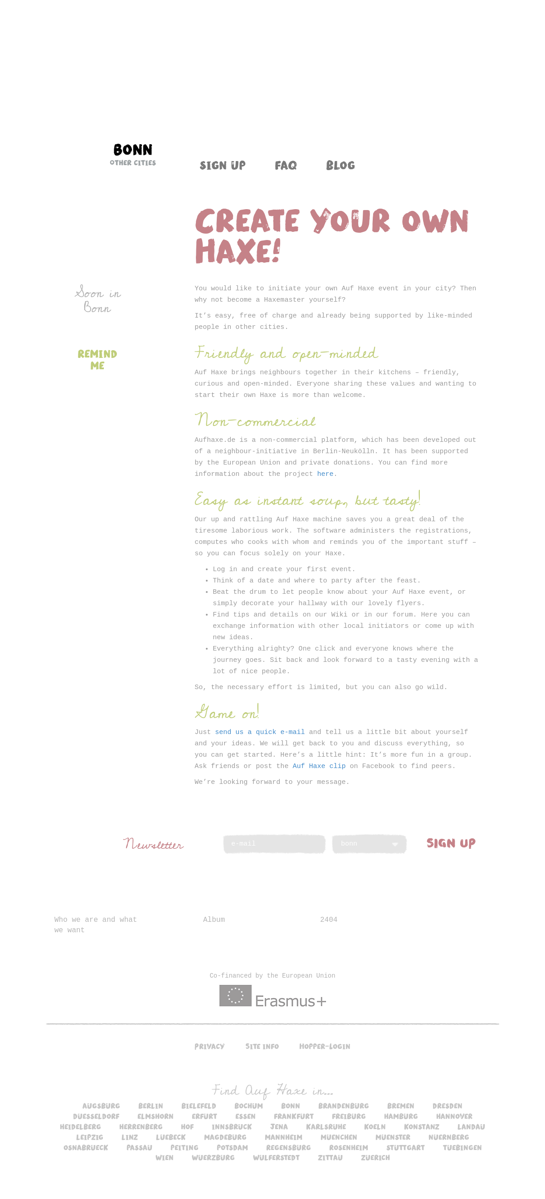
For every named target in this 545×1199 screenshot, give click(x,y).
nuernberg (448, 1136)
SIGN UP (451, 842)
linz (130, 1136)
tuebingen (462, 1147)
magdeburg (225, 1136)
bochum (248, 1105)
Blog (340, 165)
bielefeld (198, 1105)
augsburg (101, 1105)
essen (245, 1116)
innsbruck (232, 1126)
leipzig (89, 1136)
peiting (184, 1147)
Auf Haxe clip (318, 766)
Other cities (133, 162)
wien (165, 1157)
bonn (290, 1105)
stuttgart (405, 1147)
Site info (262, 1046)
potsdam (232, 1147)
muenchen (339, 1136)
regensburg (288, 1147)
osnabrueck (85, 1147)
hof (187, 1126)
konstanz (421, 1126)
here (325, 474)
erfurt (204, 1116)
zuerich (375, 1157)
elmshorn (155, 1116)
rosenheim (348, 1147)
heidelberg (80, 1126)
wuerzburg (213, 1157)
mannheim (283, 1136)
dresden (447, 1105)
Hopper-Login (324, 1046)
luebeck (171, 1136)
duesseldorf (96, 1116)
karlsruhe (326, 1126)
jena (279, 1126)
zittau (330, 1157)
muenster (392, 1136)
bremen (400, 1105)
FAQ (286, 165)
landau (471, 1126)
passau (139, 1147)
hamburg (401, 1116)
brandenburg (343, 1105)
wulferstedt (276, 1157)
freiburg (349, 1116)
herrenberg (141, 1126)
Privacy (210, 1046)
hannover (454, 1116)
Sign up (223, 165)
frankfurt (294, 1116)
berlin (150, 1105)
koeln (375, 1126)
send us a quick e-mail (260, 732)
